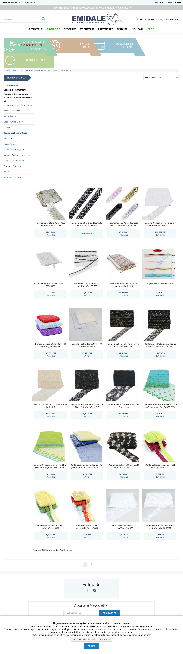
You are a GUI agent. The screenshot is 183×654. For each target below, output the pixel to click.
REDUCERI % (36, 29)
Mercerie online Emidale (17, 70)
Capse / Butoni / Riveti (14, 121)
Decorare (70, 29)
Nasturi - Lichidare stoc (14, 160)
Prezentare (105, 29)
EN (163, 2)
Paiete (6, 171)
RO (156, 2)
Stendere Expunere (12, 177)
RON (170, 2)
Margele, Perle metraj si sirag (17, 155)
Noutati (137, 29)
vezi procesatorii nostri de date (90, 639)
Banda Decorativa (12, 110)
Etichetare (87, 29)
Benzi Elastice (10, 116)
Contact (30, 2)
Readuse (122, 29)
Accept (91, 646)
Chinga (7, 127)
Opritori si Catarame (13, 166)
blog (151, 29)
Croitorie (53, 29)
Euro (178, 2)
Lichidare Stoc (11, 85)
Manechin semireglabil (14, 149)
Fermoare (8, 138)
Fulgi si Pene (9, 144)
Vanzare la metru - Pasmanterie (18, 105)
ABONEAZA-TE (109, 613)
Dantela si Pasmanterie (15, 132)
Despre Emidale (11, 2)
